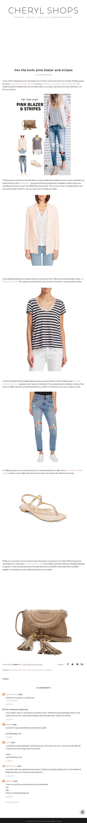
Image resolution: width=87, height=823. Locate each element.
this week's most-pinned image (22, 84)
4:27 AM (9, 704)
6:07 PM (9, 719)
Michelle (8, 724)
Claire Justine (11, 766)
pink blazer (37, 670)
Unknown (9, 781)
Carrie (7, 742)
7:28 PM (9, 761)
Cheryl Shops (43, 10)
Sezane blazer (24, 183)
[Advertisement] (43, 47)
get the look (24, 670)
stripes (48, 670)
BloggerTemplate (55, 821)
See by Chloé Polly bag (34, 564)
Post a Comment (12, 802)
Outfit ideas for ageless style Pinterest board (60, 84)
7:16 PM (9, 737)
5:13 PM (9, 797)
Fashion (13, 670)
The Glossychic (11, 694)
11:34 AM (10, 776)
